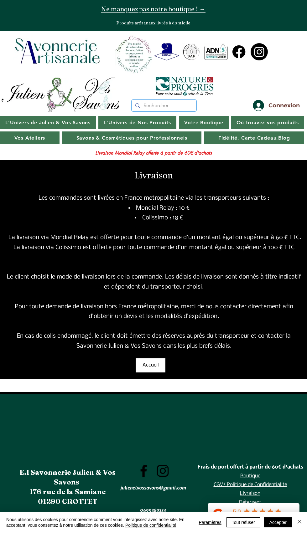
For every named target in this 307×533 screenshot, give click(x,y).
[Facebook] (238, 51)
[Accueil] (150, 365)
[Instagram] (259, 51)
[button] (254, 137)
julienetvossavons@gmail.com (153, 487)
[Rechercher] (163, 105)
